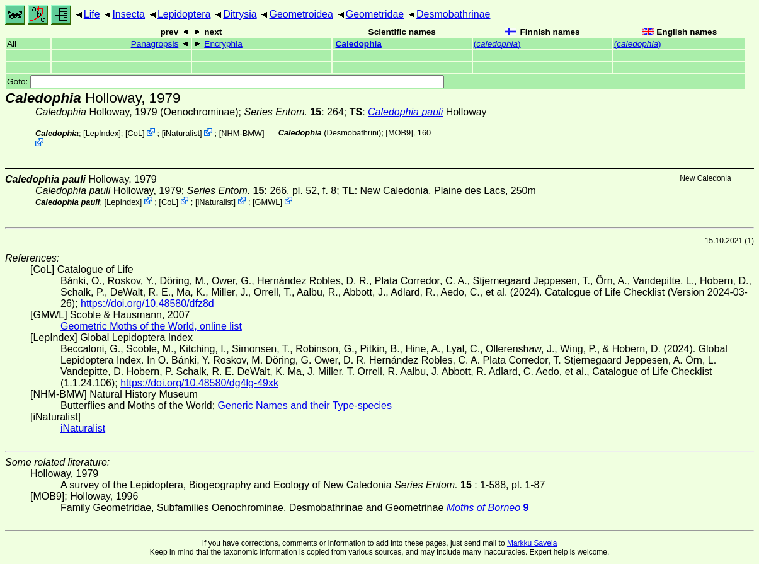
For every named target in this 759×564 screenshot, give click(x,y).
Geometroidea (301, 14)
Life (92, 14)
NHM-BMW (241, 133)
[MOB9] (399, 132)
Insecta (128, 14)
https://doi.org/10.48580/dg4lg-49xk (199, 382)
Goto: (225, 81)
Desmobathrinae (453, 14)
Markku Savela (532, 543)
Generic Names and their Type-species (305, 405)
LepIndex (102, 133)
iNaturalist (182, 133)
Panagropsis (155, 44)
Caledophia (359, 44)
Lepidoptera (184, 14)
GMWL (267, 201)
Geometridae (375, 14)
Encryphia (223, 44)
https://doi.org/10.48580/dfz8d (147, 303)
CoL (135, 133)
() (497, 44)
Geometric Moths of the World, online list (151, 326)
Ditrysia (239, 14)
